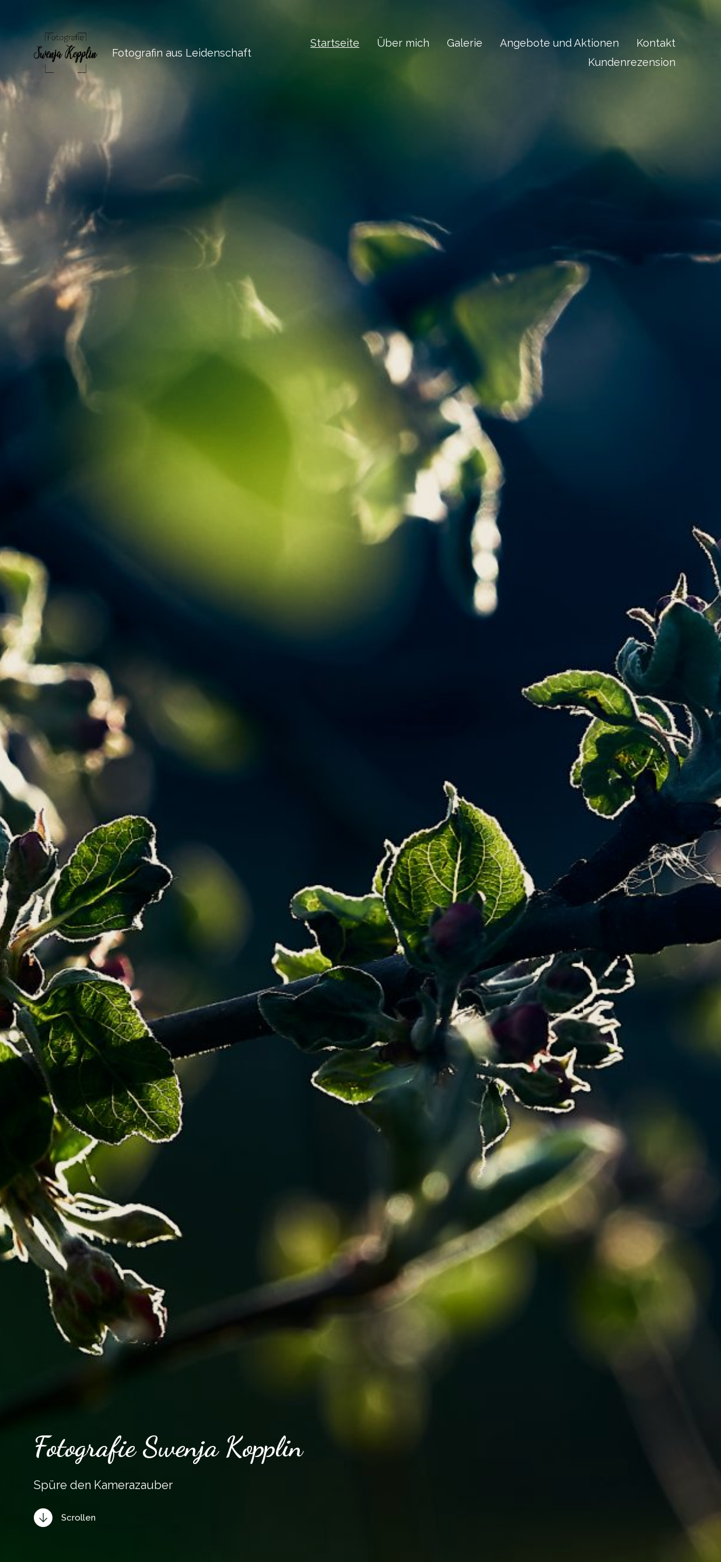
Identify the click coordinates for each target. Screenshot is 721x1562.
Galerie (464, 43)
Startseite (334, 43)
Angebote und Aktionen (559, 43)
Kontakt (656, 43)
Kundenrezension (632, 62)
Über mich (403, 43)
